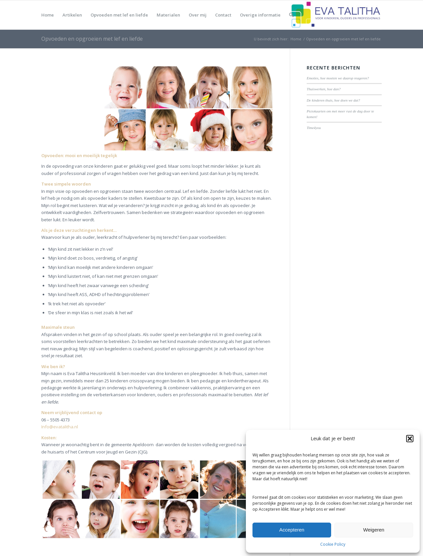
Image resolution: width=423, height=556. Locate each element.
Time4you (314, 128)
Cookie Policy (332, 544)
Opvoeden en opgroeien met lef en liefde (92, 38)
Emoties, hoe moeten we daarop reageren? (338, 78)
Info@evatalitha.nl (59, 427)
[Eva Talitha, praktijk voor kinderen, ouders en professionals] (336, 14)
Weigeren (373, 530)
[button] (409, 438)
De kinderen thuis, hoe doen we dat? (333, 100)
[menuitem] (47, 14)
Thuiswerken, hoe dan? (324, 89)
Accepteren (291, 530)
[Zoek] (291, 14)
